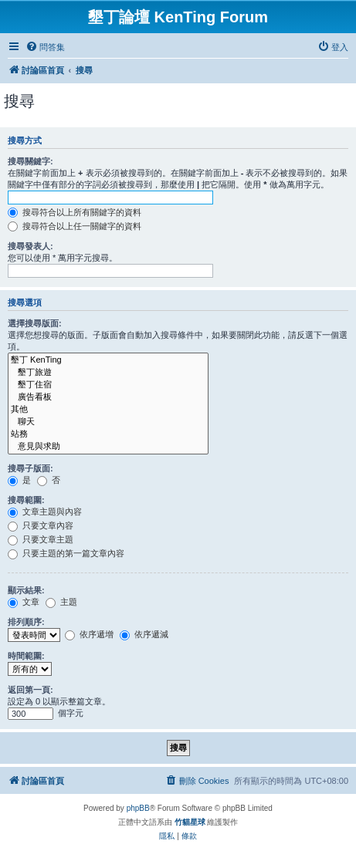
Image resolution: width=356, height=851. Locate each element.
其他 (108, 410)
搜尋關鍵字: (30, 161)
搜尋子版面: (30, 468)
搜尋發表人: (30, 246)
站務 (108, 434)
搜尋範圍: (26, 500)
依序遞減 (144, 634)
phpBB (138, 808)
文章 (23, 601)
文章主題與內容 (45, 511)
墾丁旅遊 (108, 372)
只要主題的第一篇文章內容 (66, 553)
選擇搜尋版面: (35, 323)
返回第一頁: (30, 689)
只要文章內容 (40, 525)
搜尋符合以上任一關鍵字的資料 (74, 226)
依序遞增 (89, 634)
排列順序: (26, 621)
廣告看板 (108, 397)
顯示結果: (26, 590)
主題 (61, 601)
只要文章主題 (40, 539)
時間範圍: (26, 655)
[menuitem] (45, 47)
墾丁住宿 (108, 385)
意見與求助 (108, 447)
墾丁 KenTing (108, 360)
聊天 (108, 422)
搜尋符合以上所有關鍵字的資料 (74, 212)
